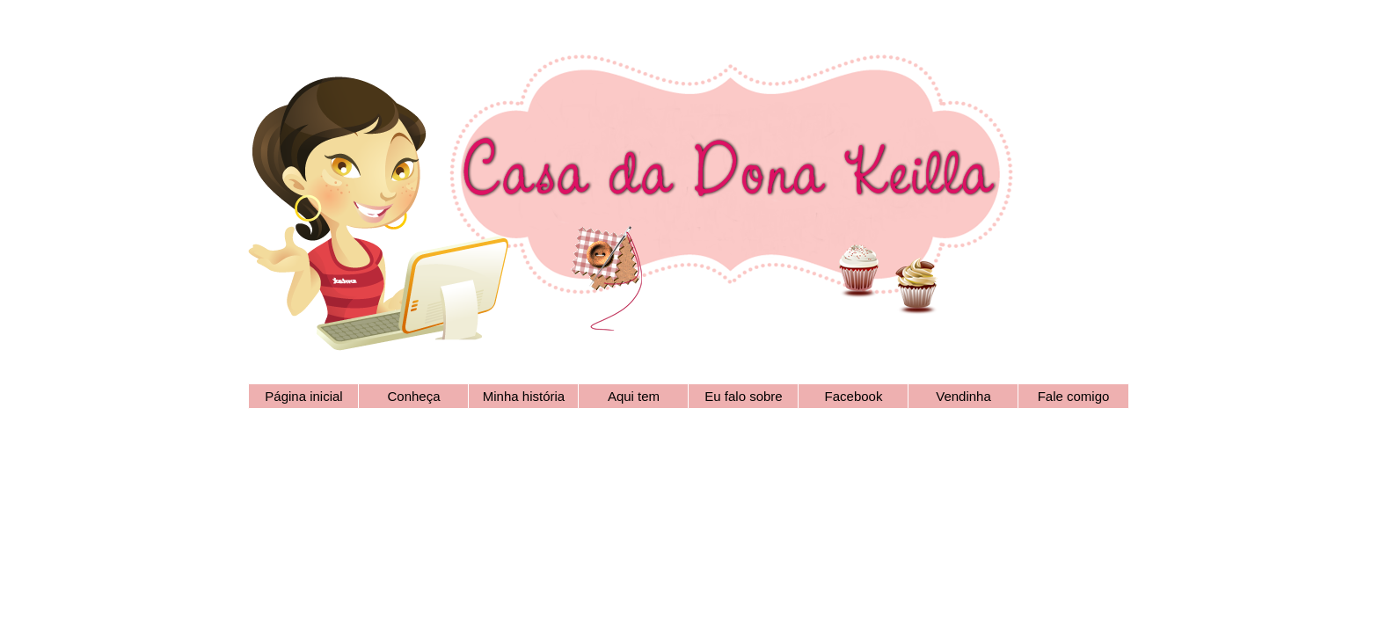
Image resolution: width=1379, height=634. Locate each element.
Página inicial (303, 396)
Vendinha (963, 396)
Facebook (854, 396)
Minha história (524, 396)
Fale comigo (1074, 396)
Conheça (413, 396)
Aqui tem (634, 396)
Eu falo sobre (743, 396)
